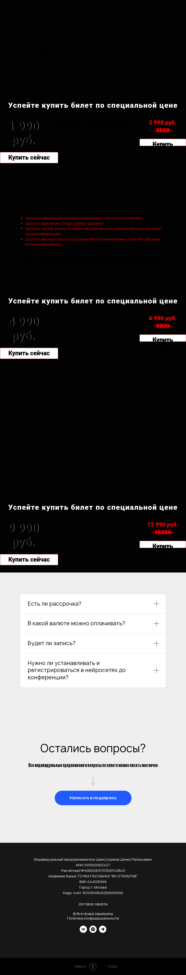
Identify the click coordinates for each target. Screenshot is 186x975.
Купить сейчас (29, 157)
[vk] (83, 931)
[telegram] (102, 931)
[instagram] (93, 931)
